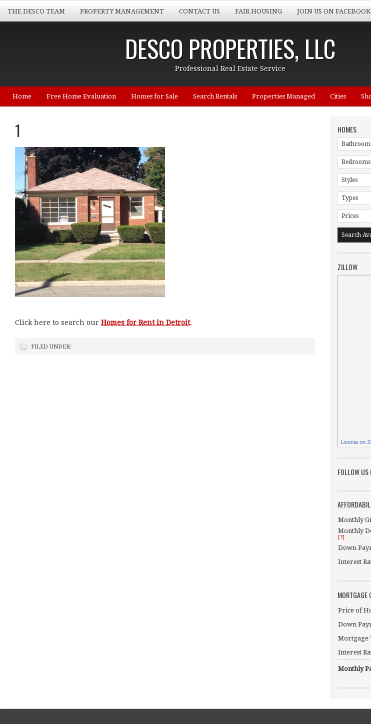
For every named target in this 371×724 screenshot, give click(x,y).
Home (22, 96)
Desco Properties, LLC (230, 48)
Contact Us (199, 11)
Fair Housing (258, 11)
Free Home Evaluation (81, 96)
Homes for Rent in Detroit (145, 322)
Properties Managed (283, 96)
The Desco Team (36, 11)
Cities (338, 96)
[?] (341, 537)
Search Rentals (215, 96)
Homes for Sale (154, 96)
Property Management (122, 11)
